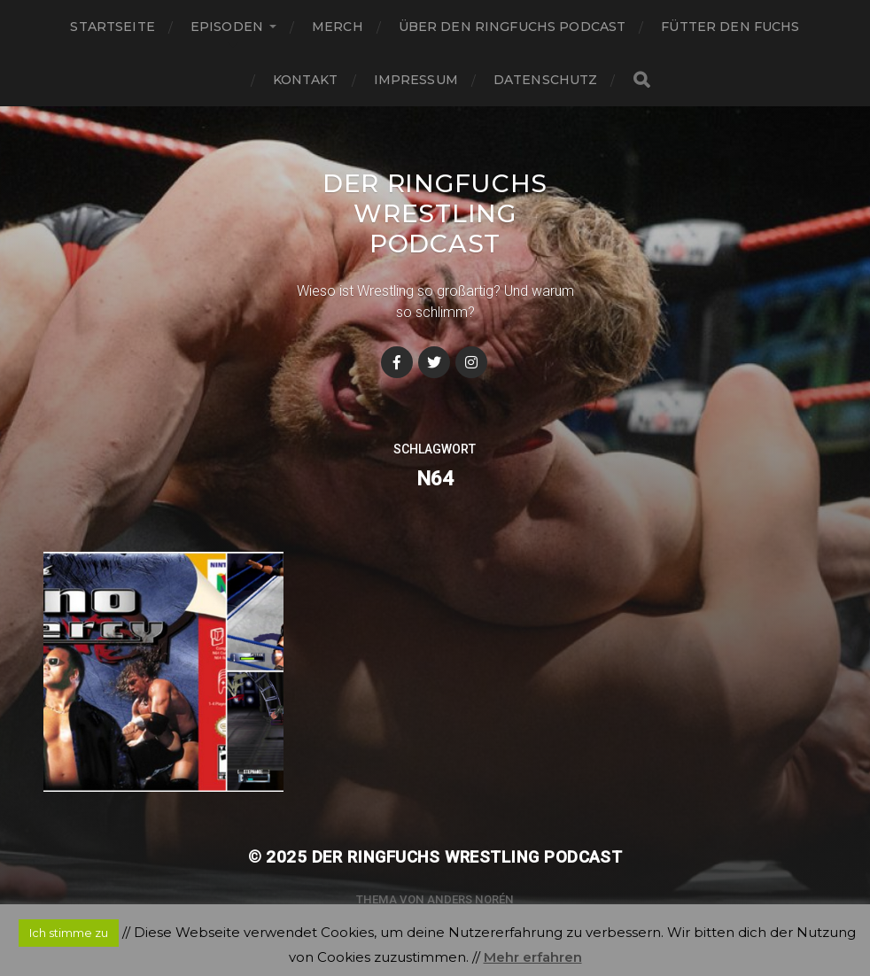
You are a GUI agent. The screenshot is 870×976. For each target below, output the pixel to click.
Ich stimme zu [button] (68, 933)
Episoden (226, 27)
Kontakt (305, 80)
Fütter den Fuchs (730, 27)
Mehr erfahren (533, 957)
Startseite (112, 27)
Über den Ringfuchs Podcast (512, 27)
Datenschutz (545, 80)
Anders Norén (470, 899)
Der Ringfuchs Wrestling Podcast (435, 213)
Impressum (416, 80)
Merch (337, 27)
